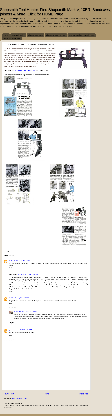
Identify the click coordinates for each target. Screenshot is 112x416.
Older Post (83, 394)
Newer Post (9, 394)
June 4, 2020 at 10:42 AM (29, 311)
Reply (10, 268)
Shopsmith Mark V (18, 35)
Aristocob (17, 311)
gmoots (11, 330)
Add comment (9, 340)
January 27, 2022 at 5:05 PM (24, 330)
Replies (13, 308)
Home (6, 35)
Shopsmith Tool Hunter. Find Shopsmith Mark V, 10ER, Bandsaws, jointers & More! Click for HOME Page (55, 12)
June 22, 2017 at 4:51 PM (22, 260)
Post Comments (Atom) (19, 398)
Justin (11, 260)
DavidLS (11, 298)
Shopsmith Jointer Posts (12, 38)
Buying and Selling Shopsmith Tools (81, 35)
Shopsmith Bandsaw (35, 35)
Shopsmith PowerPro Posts (55, 35)
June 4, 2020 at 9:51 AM (22, 298)
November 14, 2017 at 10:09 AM (28, 274)
